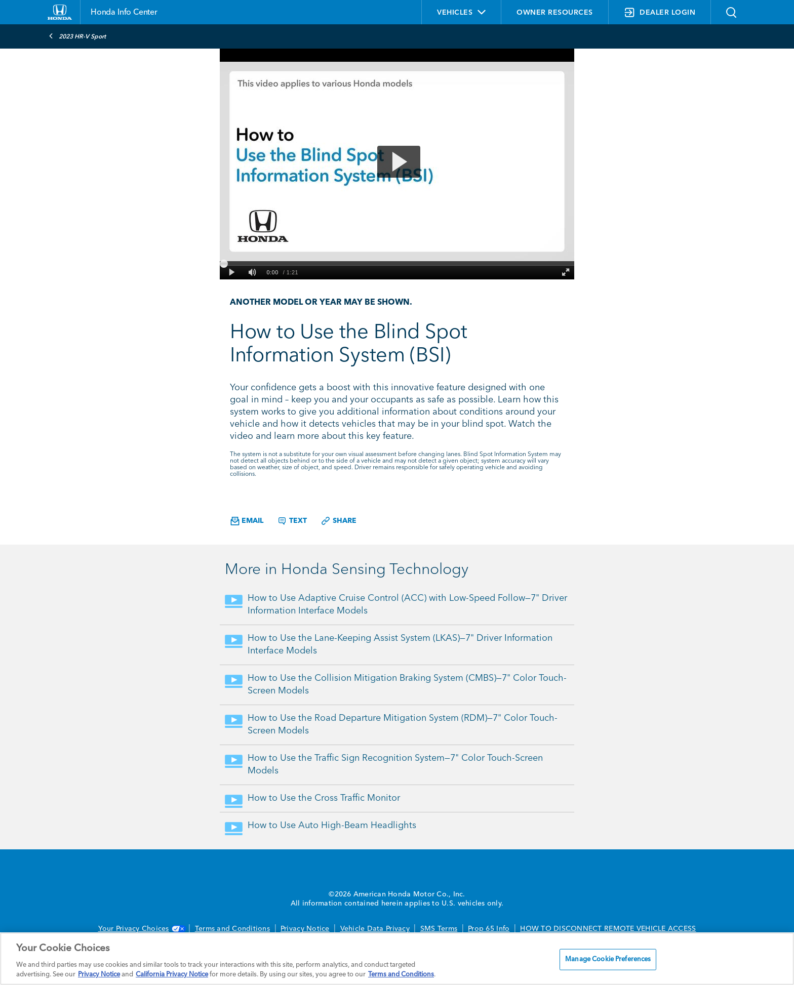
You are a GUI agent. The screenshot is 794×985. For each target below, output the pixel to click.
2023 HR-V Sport (77, 36)
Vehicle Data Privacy (375, 928)
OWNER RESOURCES (555, 12)
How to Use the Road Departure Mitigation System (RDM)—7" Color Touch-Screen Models (403, 724)
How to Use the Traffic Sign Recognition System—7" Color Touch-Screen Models (395, 764)
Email (246, 521)
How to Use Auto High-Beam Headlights (332, 825)
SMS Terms (438, 928)
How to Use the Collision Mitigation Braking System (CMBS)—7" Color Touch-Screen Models (407, 684)
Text (292, 521)
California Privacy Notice (172, 974)
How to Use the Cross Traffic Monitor (324, 798)
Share (338, 521)
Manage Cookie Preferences (608, 959)
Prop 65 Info (488, 928)
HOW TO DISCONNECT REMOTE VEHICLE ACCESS (608, 928)
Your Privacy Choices (141, 928)
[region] (397, 958)
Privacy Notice (305, 928)
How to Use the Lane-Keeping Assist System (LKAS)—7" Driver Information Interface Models (400, 644)
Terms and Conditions (232, 928)
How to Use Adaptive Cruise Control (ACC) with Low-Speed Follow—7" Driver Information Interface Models (407, 604)
